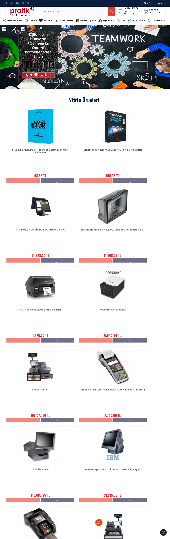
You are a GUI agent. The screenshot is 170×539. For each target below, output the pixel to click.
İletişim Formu (99, 489)
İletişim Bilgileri (100, 484)
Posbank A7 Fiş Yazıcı (137, 242)
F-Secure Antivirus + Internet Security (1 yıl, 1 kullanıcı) (31, 156)
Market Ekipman (89, 24)
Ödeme (50, 32)
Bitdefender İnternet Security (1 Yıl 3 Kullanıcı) (83, 156)
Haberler (10, 498)
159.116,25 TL (136, 443)
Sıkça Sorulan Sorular (45, 503)
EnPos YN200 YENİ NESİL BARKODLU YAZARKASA (137, 421)
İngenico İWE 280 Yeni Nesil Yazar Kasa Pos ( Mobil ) (84, 332)
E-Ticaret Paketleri (83, 534)
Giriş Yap (147, 3)
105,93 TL (83, 178)
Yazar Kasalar (67, 24)
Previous (8, 60)
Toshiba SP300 (137, 331)
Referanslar (34, 32)
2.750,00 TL (84, 355)
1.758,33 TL (84, 443)
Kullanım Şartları (43, 498)
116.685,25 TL (136, 355)
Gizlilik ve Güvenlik (43, 508)
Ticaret (67, 534)
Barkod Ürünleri (15, 24)
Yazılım (34, 24)
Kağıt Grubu (109, 24)
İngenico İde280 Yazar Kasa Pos (83, 419)
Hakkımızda (11, 484)
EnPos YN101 (31, 331)
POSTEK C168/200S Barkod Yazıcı (83, 242)
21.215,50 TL (30, 443)
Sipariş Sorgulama (43, 484)
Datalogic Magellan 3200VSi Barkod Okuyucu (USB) (31, 244)
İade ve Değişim (42, 493)
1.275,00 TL (84, 266)
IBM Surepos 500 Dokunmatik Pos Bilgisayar (31, 421)
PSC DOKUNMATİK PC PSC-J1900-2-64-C (136, 156)
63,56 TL (31, 178)
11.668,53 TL (30, 266)
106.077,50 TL (30, 355)
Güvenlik (49, 24)
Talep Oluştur (14, 32)
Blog (8, 493)
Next (162, 60)
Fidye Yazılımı (139, 24)
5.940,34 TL (136, 266)
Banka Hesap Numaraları (17, 489)
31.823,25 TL (137, 178)
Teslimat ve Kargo (43, 489)
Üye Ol (159, 3)
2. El (124, 24)
